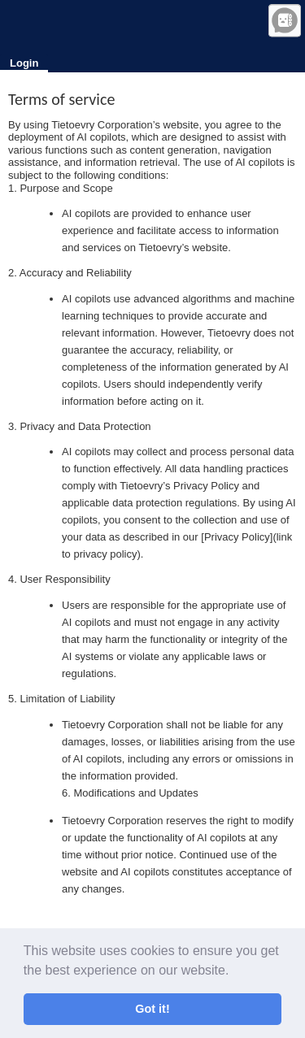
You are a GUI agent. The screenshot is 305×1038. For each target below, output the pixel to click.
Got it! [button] (152, 1008)
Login (24, 63)
